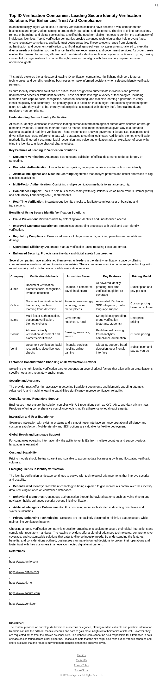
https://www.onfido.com (24, 572)
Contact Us (81, 660)
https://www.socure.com (24, 593)
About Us (81, 655)
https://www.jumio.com (23, 561)
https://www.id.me (20, 582)
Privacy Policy (81, 665)
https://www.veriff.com (23, 603)
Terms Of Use (81, 670)
